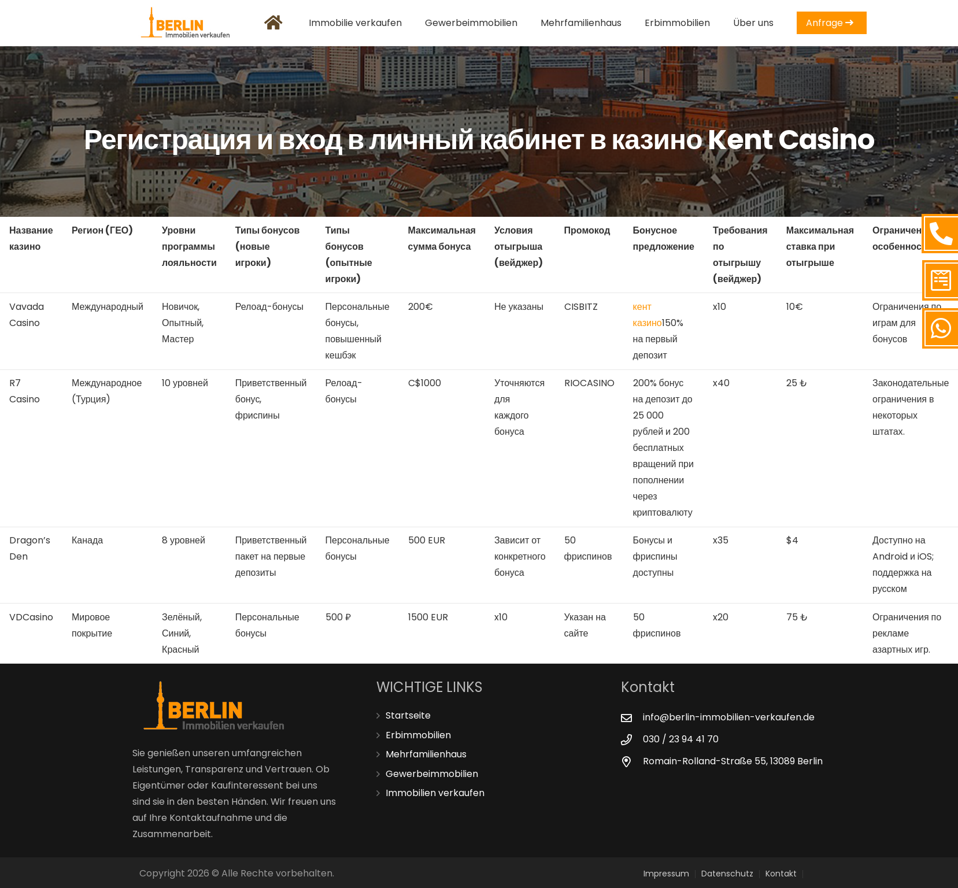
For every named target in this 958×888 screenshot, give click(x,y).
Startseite (408, 715)
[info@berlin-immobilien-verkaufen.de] (632, 717)
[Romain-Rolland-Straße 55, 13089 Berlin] (632, 761)
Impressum (666, 873)
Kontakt (781, 873)
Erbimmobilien (418, 735)
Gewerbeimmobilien (432, 773)
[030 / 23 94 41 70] (632, 739)
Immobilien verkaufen (435, 793)
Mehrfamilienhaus (426, 754)
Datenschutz (727, 873)
